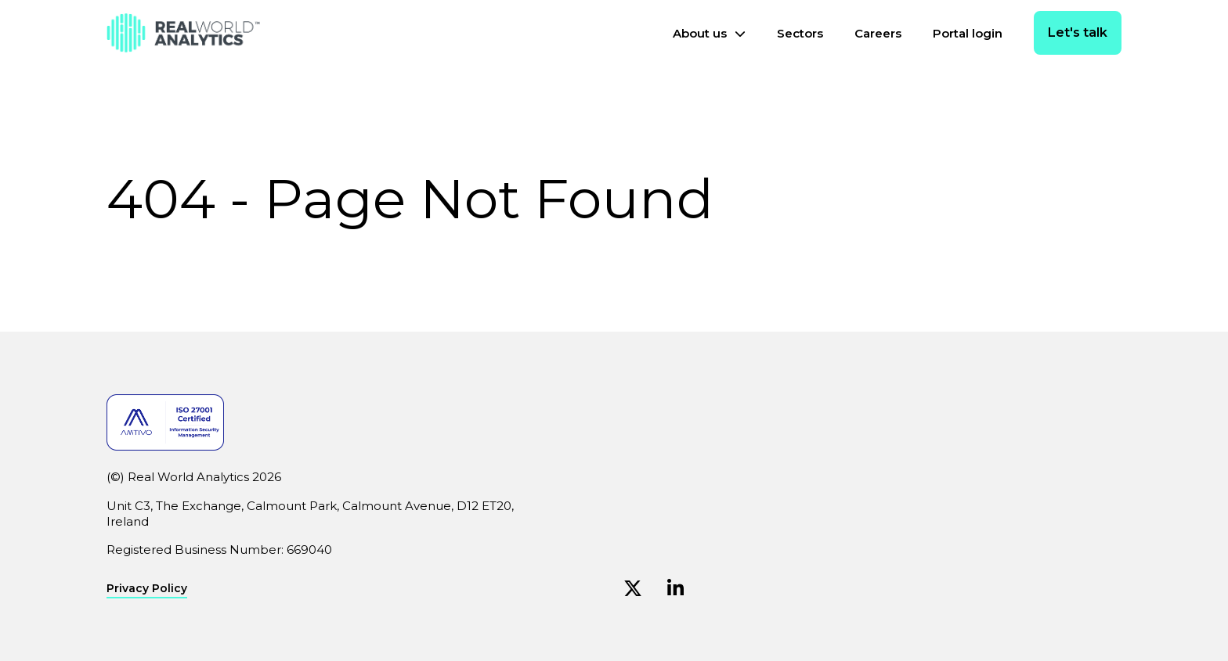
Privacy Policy (147, 589)
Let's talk (1077, 32)
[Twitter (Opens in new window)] (632, 588)
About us (700, 33)
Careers (877, 33)
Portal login (967, 33)
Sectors (800, 33)
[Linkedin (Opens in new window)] (675, 588)
